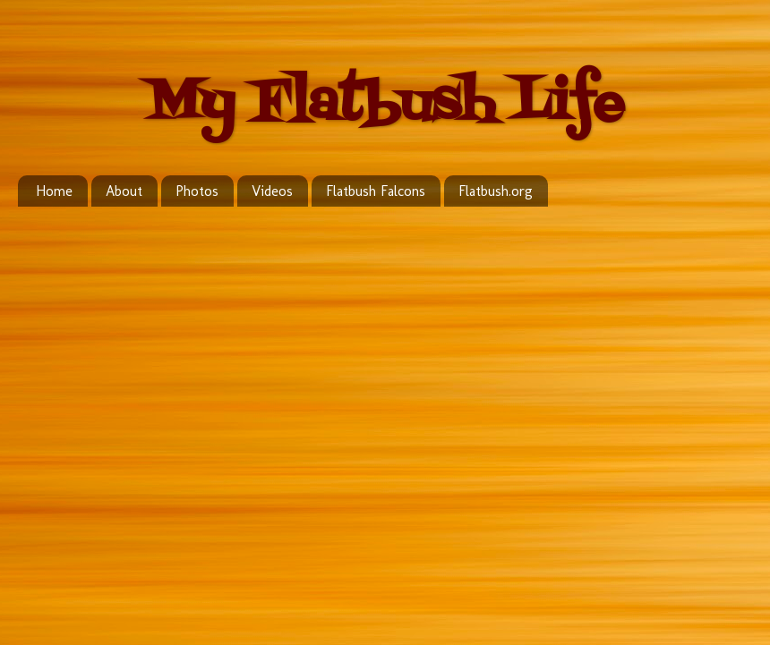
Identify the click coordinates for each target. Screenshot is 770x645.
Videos (272, 190)
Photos (196, 190)
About (124, 190)
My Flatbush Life (385, 105)
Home (54, 190)
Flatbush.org (495, 190)
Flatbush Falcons (375, 190)
